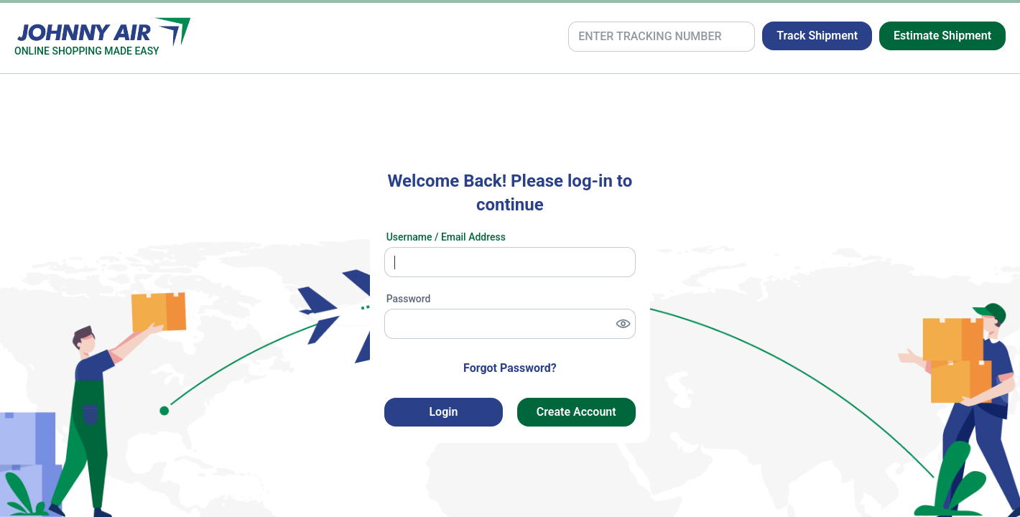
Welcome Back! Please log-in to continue (509, 193)
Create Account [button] (576, 412)
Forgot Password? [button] (510, 368)
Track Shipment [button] (817, 35)
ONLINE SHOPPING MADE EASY (86, 51)
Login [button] (443, 412)
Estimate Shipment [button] (942, 35)
